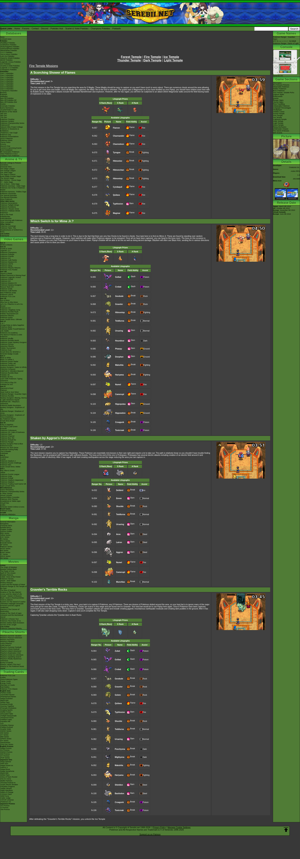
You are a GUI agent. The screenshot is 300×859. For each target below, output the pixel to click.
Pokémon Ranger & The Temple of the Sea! (13, 587)
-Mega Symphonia (7, 771)
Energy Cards (5, 683)
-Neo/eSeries (5, 742)
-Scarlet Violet (5, 729)
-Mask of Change (6, 792)
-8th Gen (3, 115)
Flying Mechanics (279, 127)
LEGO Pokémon (6, 138)
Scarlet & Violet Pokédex (76, 28)
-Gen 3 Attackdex (6, 77)
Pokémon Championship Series (12, 123)
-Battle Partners (6, 781)
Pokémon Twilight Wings (9, 205)
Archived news (5, 39)
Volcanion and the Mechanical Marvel (11, 616)
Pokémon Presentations (9, 137)
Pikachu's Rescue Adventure (11, 638)
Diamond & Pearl (6, 388)
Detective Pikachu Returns (10, 268)
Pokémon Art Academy (9, 333)
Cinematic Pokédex (7, 106)
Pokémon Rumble (7, 396)
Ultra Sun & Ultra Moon (9, 302)
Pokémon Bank (6, 327)
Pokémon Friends (7, 256)
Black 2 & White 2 (7, 360)
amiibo (2, 505)
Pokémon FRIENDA (7, 514)
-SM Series (4, 733)
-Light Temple (278, 123)
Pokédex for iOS (6, 384)
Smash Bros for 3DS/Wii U (10, 352)
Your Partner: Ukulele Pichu (283, 93)
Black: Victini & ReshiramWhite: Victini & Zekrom (12, 599)
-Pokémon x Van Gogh (8, 133)
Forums (25, 28)
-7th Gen (3, 117)
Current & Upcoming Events (11, 148)
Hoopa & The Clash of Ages (10, 613)
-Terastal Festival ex (7, 783)
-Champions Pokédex (8, 70)
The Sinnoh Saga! (7, 178)
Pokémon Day (5, 135)
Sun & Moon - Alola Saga (10, 184)
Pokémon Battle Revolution (10, 405)
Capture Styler (278, 94)
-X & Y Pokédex (6, 52)
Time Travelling (279, 104)
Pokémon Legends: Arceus (10, 277)
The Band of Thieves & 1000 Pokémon (11, 336)
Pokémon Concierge (8, 226)
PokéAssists (277, 96)
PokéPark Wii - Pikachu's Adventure (9, 403)
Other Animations (6, 222)
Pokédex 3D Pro (6, 377)
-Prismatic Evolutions (8, 708)
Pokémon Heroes (7, 579)
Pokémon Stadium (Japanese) (11, 480)
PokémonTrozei (6, 446)
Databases (13, 33)
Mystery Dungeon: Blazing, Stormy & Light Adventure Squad (13, 399)
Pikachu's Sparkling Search (10, 657)
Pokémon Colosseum (8, 430)
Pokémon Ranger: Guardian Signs (13, 394)
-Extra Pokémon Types (9, 679)
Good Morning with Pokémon (11, 220)
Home (17, 28)
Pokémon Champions (8, 252)
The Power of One (7, 571)
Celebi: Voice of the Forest (10, 577)
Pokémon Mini (5, 465)
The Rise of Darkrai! (7, 590)
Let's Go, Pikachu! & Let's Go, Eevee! (11, 305)
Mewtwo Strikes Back (8, 569)
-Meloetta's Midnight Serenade (12, 604)
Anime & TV (13, 159)
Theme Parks (5, 142)
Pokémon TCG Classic (9, 689)
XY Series (4, 554)
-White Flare (5, 702)
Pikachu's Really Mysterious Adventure (11, 660)
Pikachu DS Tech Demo (9, 448)
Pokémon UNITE (6, 264)
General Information (7, 522)
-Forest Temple (279, 114)
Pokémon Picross (7, 344)
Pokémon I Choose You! (9, 619)
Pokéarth (116, 28)
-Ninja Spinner (5, 762)
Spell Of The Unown (7, 573)
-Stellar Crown (5, 712)
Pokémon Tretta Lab (8, 363)
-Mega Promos (5, 748)
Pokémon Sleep (6, 266)
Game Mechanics (7, 108)
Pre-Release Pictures (281, 85)
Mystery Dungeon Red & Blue (11, 444)
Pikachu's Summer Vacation (11, 636)
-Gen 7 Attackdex (6, 85)
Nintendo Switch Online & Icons (12, 507)
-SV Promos (5, 750)
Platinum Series (6, 547)
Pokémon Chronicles (8, 194)
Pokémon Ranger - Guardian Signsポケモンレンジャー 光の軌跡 (285, 40)
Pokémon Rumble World (9, 340)
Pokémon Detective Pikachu (11, 628)
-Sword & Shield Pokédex (10, 58)
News (2, 37)
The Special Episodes (8, 195)
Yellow (2, 472)
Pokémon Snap (6, 476)
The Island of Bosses (281, 131)
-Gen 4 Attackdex (6, 79)
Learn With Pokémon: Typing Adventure (11, 380)
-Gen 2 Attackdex (6, 75)
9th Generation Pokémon (9, 152)
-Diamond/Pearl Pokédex (9, 49)
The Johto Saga (6, 172)
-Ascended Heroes (7, 695)
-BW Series (4, 737)
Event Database (6, 150)
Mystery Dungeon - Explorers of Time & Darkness (12, 416)
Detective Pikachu (7, 316)
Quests (276, 98)
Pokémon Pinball (6, 478)
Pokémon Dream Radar (9, 361)
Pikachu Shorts (13, 632)
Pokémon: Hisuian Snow (9, 209)
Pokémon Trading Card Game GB (13, 484)
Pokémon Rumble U (8, 365)
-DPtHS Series (5, 739)
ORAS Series (5, 556)
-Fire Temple (278, 115)
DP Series (4, 545)
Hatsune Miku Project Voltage (11, 127)
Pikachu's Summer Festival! (10, 647)
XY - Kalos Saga (6, 182)
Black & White (5, 358)
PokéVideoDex (5, 218)
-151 (2, 723)
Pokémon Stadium (7, 482)
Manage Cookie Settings (179, 827)
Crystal (3, 459)
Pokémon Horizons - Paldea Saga (13, 192)
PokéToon (4, 213)
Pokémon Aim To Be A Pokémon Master (12, 189)
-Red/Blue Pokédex (7, 43)
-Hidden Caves (279, 112)
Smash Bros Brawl (7, 421)
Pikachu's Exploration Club (10, 653)
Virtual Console (6, 495)
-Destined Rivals (6, 704)
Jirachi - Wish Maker (8, 581)
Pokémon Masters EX (8, 262)
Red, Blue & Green (7, 470)
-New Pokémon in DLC (9, 154)
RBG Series (4, 533)
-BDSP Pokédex (6, 60)
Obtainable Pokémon (281, 87)
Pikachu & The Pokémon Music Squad (12, 667)
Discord (44, 28)
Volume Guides (6, 531)
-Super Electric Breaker (9, 785)
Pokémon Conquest (7, 369)
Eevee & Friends (6, 663)
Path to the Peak (6, 215)
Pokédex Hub (57, 28)
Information (277, 83)
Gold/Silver (4, 457)
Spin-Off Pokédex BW (8, 102)
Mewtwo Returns (6, 575)
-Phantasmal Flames (8, 697)
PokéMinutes (5, 216)
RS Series (4, 539)
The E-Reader (5, 451)
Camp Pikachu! (6, 643)
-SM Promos (5, 754)
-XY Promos (4, 756)
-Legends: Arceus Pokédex (10, 62)
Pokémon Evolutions (8, 207)
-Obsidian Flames (7, 725)
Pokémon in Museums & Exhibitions (9, 130)
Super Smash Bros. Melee (10, 467)
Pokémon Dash (6, 434)
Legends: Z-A (5, 251)
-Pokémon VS (5, 802)
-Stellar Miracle (6, 788)
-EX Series (4, 741)
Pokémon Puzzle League (9, 474)
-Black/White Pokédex (8, 50)
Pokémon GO (5, 258)
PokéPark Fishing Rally (9, 449)
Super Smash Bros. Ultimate (11, 319)
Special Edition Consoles (9, 497)
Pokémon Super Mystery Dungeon (13, 342)
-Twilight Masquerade (8, 716)
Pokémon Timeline (7, 119)
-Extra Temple (278, 125)
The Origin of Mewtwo (8, 567)
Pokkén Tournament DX (9, 314)
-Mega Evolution (6, 698)
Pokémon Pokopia (7, 254)
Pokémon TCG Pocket (8, 270)
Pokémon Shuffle (6, 339)
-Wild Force (4, 796)
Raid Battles (5, 687)
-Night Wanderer (6, 790)
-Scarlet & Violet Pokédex (10, 66)
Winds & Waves (6, 245)
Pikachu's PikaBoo (7, 641)
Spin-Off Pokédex (7, 98)
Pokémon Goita (6, 511)
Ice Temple (100, 819)
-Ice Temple (277, 117)
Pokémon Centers (7, 121)
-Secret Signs (278, 102)
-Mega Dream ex (6, 765)
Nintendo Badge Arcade (9, 354)
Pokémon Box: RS (7, 438)
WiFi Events (277, 133)
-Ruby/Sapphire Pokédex (9, 47)
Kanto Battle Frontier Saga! (10, 176)
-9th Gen (3, 114)
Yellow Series (5, 535)
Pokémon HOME (6, 279)
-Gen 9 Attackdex (6, 89)
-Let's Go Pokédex (7, 56)
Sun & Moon (5, 300)
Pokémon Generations (8, 203)
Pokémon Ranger (7, 442)
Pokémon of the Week (8, 112)
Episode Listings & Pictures (10, 163)
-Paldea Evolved (6, 727)
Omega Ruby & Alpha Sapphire (12, 325)
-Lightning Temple (280, 119)
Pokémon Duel (5, 350)
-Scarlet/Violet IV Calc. (8, 110)
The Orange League (8, 171)
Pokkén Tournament (7, 348)
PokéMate (4, 453)
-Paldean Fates (6, 720)
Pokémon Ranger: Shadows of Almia (12, 412)
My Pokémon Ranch (8, 419)
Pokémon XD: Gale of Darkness (12, 432)
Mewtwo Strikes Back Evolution (12, 623)
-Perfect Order (5, 693)
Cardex (3, 104)
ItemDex (3, 93)
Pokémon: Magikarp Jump (10, 310)
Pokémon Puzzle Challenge (10, 463)
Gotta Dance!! (5, 645)
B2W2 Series (5, 552)
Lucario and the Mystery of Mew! (12, 584)
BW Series (4, 550)
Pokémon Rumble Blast (9, 373)
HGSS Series (5, 549)
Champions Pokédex (100, 28)
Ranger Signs (278, 100)
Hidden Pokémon (279, 89)
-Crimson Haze (6, 794)
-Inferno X (4, 767)
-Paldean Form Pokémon (9, 156)
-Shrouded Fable (6, 714)
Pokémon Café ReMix (8, 260)
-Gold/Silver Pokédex (8, 45)
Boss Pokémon (279, 91)
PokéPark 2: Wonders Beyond (11, 371)
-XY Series (4, 735)
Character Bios (6, 167)
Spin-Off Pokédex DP (8, 100)
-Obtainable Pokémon (281, 106)
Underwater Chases (280, 129)
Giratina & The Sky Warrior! (10, 592)
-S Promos (4, 808)
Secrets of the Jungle (8, 625)
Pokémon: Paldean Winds (10, 211)
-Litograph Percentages (282, 108)
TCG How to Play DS (8, 382)
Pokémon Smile (6, 289)
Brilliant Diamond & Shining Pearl (13, 275)
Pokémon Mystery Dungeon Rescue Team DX (10, 286)
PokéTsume (4, 236)
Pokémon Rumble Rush (9, 312)
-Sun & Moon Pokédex (8, 54)
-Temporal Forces (7, 718)
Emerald (3, 428)
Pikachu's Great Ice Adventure (11, 655)
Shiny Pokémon (6, 199)
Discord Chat (5, 146)
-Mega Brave (5, 769)
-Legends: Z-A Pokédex (9, 68)
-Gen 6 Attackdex (6, 83)
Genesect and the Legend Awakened (10, 606)
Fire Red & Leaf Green (9, 426)
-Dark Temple (278, 121)
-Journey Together (7, 706)
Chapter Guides (6, 529)
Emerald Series (6, 543)
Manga (14, 518)
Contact (35, 28)
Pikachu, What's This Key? (10, 664)
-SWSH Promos (6, 752)
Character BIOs (6, 526)
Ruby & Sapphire (6, 425)
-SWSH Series (5, 731)
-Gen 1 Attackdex (6, 73)
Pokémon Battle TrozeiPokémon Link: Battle (12, 330)
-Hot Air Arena (5, 779)
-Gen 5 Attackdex (6, 81)
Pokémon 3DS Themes (9, 499)
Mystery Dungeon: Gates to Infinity (13, 367)
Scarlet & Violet (6, 249)
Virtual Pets (4, 503)
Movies (13, 561)
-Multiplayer (277, 110)
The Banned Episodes (8, 197)
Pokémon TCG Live (7, 296)
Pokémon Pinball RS (8, 440)
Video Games (13, 239)
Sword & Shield (6, 273)
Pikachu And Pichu (7, 640)
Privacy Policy (159, 827)
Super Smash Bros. (7, 486)
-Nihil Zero (4, 764)
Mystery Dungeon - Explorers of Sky (12, 408)
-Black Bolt (4, 700)
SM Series (4, 558)
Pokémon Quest (6, 317)
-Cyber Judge (5, 798)
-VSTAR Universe (7, 800)
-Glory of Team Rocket (8, 777)
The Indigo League (7, 169)
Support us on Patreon (150, 834)
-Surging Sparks (6, 710)
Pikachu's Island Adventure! (10, 651)
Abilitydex (4, 96)
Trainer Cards (5, 681)
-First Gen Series (6, 744)
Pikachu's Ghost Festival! (10, 649)
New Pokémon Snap (8, 293)
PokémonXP (5, 125)
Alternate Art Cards (7, 685)
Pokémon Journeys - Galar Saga (12, 186)
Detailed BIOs (5, 527)
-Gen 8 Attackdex (6, 87)
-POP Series (5, 758)
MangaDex (4, 524)
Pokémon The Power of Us (10, 621)
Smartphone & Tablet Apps (10, 501)
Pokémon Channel (7, 436)
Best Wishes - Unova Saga (10, 180)
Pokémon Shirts (6, 140)
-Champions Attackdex (8, 91)
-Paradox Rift (5, 721)
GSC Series (4, 537)
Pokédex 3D (5, 375)
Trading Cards (13, 671)
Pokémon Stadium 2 (8, 461)
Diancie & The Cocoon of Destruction (9, 610)
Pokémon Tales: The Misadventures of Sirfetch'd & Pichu (11, 230)
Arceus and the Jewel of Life (11, 594)
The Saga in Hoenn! (7, 174)
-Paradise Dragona (7, 786)
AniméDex (4, 165)
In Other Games (6, 493)
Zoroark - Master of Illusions (11, 596)
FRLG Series (5, 541)
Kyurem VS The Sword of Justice (12, 602)
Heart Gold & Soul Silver (9, 392)
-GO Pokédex (5, 64)
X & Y (2, 323)
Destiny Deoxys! (6, 583)
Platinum (3, 390)
